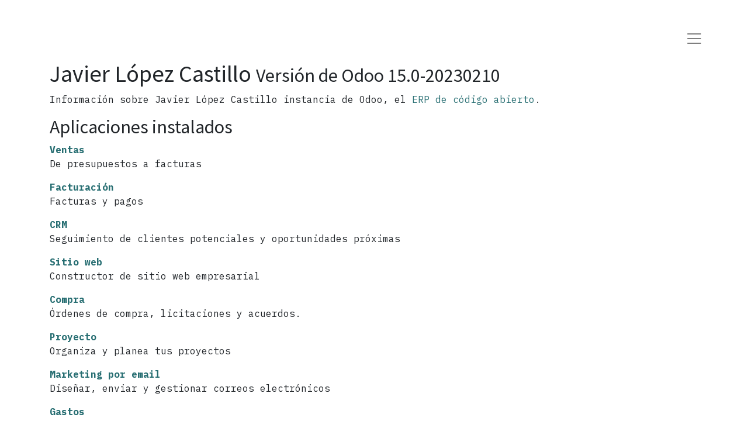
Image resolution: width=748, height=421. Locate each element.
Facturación (82, 187)
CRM (58, 224)
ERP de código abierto (473, 99)
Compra (67, 299)
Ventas (67, 150)
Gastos (67, 411)
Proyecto (73, 337)
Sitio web (76, 262)
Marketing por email (105, 374)
